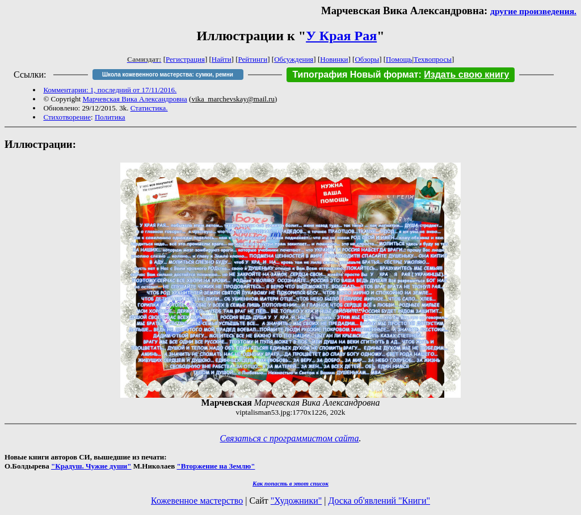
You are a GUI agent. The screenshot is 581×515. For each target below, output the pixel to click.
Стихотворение (67, 117)
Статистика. (149, 108)
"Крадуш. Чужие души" (91, 466)
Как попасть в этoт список (290, 483)
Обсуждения (293, 59)
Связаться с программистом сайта (289, 438)
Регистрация (185, 59)
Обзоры (367, 59)
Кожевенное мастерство (197, 500)
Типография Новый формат (355, 74)
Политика (110, 117)
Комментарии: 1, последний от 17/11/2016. (109, 90)
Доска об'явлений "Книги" (379, 500)
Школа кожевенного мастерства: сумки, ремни (167, 74)
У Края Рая (341, 35)
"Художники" (296, 500)
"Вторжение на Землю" (215, 466)
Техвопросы (433, 59)
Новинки (334, 59)
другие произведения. (533, 11)
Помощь (399, 59)
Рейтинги (253, 59)
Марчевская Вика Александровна (135, 99)
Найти (221, 59)
